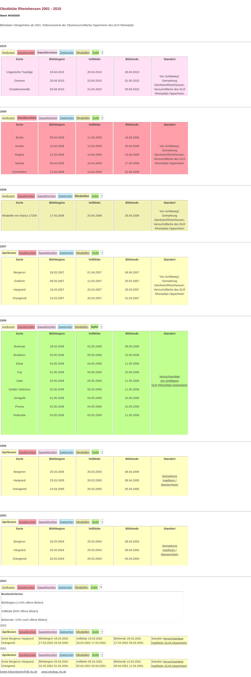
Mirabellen (83, 52)
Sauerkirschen (48, 118)
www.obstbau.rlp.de (53, 671)
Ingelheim (158, 642)
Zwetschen (67, 52)
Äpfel (95, 52)
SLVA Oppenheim (176, 642)
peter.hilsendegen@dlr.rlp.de (19, 671)
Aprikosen (8, 52)
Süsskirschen (26, 52)
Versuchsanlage (173, 638)
